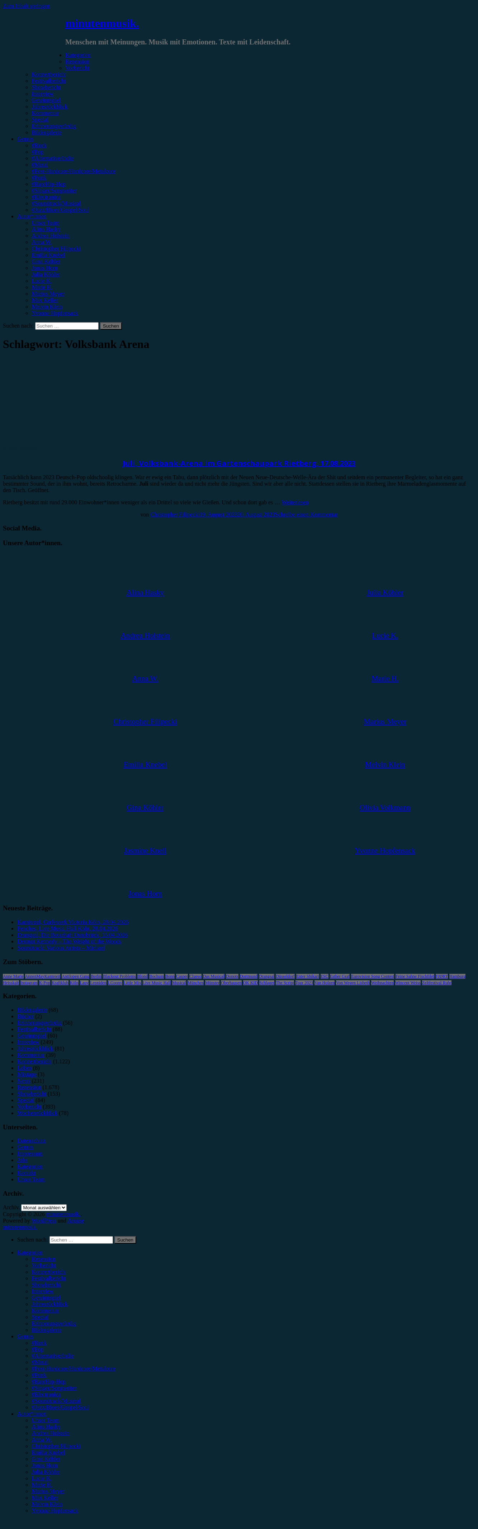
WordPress (44, 1221)
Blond (142, 976)
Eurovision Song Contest (372, 976)
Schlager (266, 982)
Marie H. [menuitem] (42, 1485)
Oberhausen (231, 982)
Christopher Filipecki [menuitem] (56, 1446)
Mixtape (26, 1074)
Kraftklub (60, 982)
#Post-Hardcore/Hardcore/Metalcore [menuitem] (73, 1369)
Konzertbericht (49, 74)
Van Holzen (324, 982)
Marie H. (42, 287)
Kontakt (26, 1173)
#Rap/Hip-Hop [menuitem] (49, 1381)
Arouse (75, 1221)
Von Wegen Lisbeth (353, 982)
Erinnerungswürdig (54, 126)
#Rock (39, 145)
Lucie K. (42, 281)
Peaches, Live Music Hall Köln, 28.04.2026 (67, 928)
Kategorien (78, 55)
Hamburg (457, 976)
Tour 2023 (304, 982)
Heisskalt (11, 982)
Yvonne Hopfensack (55, 313)
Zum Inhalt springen (26, 6)
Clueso (195, 976)
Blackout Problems (119, 976)
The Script (285, 982)
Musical (179, 982)
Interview (42, 94)
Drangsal (266, 976)
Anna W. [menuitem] (42, 1440)
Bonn (170, 976)
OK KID (250, 982)
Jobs (22, 1160)
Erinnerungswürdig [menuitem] (54, 1323)
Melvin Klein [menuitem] (47, 1504)
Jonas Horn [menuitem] (44, 1465)
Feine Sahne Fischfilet (415, 976)
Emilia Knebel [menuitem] (48, 1452)
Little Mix (132, 982)
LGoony (115, 982)
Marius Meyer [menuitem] (48, 1491)
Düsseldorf (285, 976)
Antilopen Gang (75, 976)
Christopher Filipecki (56, 249)
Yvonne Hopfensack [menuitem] (55, 1510)
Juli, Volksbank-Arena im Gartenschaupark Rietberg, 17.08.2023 (239, 463)
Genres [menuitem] (25, 1336)
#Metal (40, 165)
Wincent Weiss (408, 982)
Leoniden (98, 982)
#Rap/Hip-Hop (49, 184)
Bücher (25, 1016)
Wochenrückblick (37, 1113)
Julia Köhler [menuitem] (46, 1472)
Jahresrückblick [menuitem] (49, 1304)
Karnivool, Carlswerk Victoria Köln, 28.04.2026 (72, 922)
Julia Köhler (46, 274)
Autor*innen (31, 216)
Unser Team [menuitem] (45, 1420)
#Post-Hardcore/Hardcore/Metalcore (73, 171)
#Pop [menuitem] (37, 1349)
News (23, 1081)
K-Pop (44, 982)
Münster (212, 982)
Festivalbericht (49, 81)
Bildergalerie (46, 132)
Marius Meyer (48, 294)
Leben (24, 1068)
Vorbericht (77, 68)
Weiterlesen (294, 502)
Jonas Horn (44, 268)
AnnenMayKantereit (43, 976)
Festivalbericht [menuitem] (49, 1278)
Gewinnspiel (46, 100)
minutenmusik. (102, 23)
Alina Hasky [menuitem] (46, 1427)
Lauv (84, 982)
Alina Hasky (46, 229)
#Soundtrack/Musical (56, 203)
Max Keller (45, 300)
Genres (25, 139)
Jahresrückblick (49, 107)
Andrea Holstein (50, 236)
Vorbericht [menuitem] (44, 1265)
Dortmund (248, 976)
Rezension (77, 61)
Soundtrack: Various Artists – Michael (61, 948)
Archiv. (11, 1207)
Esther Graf (340, 976)
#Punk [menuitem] (39, 1375)
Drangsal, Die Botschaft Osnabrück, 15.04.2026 (72, 935)
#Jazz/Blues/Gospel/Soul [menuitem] (60, 1407)
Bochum (156, 976)
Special (40, 119)
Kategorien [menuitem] (30, 1252)
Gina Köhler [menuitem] (46, 1459)
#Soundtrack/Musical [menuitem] (56, 1401)
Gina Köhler (46, 261)
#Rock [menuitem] (39, 1343)
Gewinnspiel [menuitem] (46, 1298)
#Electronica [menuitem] (46, 1394)
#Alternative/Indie (53, 158)
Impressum (30, 1154)
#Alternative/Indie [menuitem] (53, 1356)
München (196, 982)
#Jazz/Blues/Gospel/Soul (60, 210)
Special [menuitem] (40, 1317)
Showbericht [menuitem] (46, 1285)
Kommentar (45, 113)
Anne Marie (13, 976)
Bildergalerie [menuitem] (46, 1330)
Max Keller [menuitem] (45, 1498)
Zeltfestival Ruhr (436, 982)
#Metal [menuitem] (40, 1362)
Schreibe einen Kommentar (306, 514)
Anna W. (42, 242)
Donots (232, 976)
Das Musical (213, 976)
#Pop (37, 152)
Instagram (29, 982)
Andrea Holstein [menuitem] (50, 1433)
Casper (182, 976)
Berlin (96, 976)
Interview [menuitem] (42, 1291)
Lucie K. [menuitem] (42, 1478)
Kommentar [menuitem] (45, 1310)
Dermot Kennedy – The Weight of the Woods (69, 941)
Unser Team (45, 223)
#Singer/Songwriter (54, 190)
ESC (324, 976)
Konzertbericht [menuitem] (49, 1272)
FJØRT (442, 976)
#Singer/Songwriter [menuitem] (54, 1388)
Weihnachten (382, 982)
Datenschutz (31, 1141)
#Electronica (46, 197)
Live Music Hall (157, 982)
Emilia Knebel (48, 255)
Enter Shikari (307, 976)
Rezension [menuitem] (44, 1259)
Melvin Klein (47, 307)
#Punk (39, 178)
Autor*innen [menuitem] (31, 1414)
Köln (74, 982)
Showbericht (46, 87)
